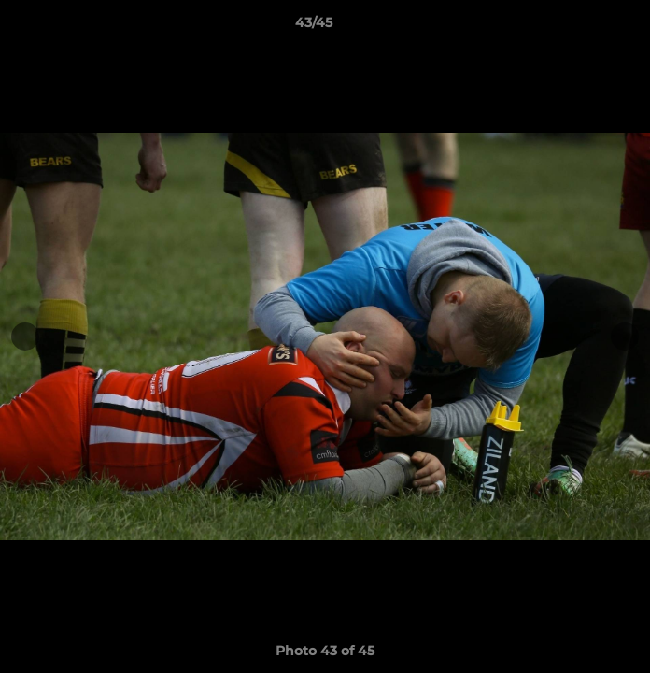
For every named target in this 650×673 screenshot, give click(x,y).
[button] (583, 27)
